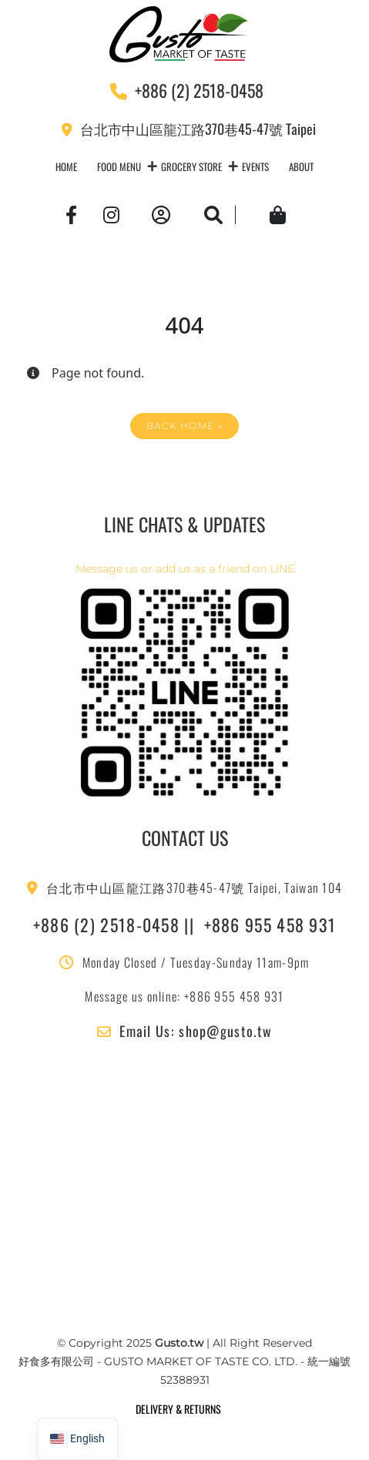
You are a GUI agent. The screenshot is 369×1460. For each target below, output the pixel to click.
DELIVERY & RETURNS (178, 1409)
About (301, 166)
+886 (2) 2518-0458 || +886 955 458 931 (185, 924)
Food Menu (119, 166)
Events (255, 166)
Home (66, 166)
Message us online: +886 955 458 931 (184, 996)
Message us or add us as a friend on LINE (184, 569)
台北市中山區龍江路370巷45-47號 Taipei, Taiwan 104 (185, 887)
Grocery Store (191, 166)
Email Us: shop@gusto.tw (184, 1031)
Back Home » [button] (184, 425)
